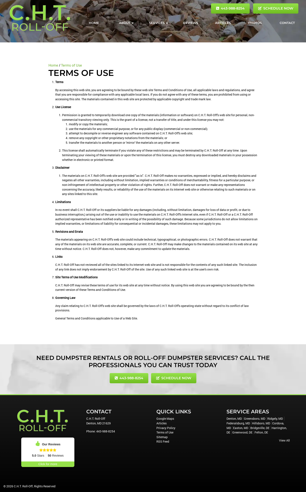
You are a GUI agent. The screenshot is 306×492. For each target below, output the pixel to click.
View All (284, 440)
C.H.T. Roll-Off (23, 486)
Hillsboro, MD (261, 423)
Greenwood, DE (242, 432)
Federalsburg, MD (238, 423)
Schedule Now (275, 8)
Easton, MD (240, 428)
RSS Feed (162, 441)
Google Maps (165, 419)
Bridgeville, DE (259, 428)
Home (53, 65)
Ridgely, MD (275, 419)
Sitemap (162, 437)
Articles (161, 423)
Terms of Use (71, 65)
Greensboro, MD (254, 419)
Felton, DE (261, 432)
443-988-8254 (230, 8)
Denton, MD (234, 419)
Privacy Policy (165, 428)
